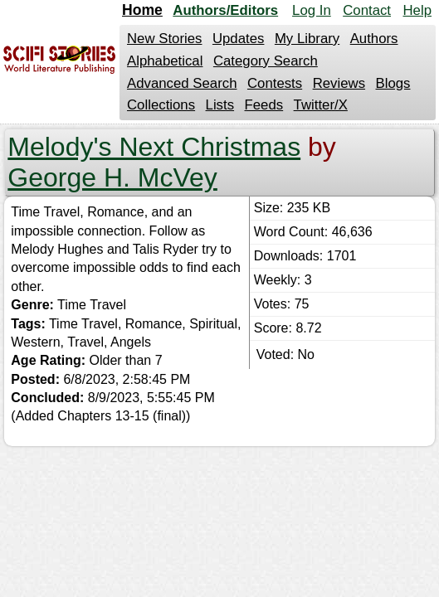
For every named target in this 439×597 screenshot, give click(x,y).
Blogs (393, 83)
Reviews (339, 83)
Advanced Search (182, 83)
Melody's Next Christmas (153, 147)
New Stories (164, 38)
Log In (311, 10)
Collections (161, 105)
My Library (307, 38)
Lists (220, 105)
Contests (274, 83)
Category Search (265, 61)
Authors (374, 38)
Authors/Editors (225, 10)
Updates (238, 38)
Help (417, 10)
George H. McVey (112, 177)
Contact (367, 10)
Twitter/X (321, 105)
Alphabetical (164, 61)
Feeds (264, 105)
